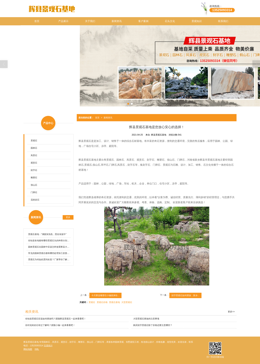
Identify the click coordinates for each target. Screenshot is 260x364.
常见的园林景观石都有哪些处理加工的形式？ (49, 253)
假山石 (34, 185)
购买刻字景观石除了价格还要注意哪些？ (152, 325)
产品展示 (63, 21)
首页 (36, 21)
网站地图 (27, 349)
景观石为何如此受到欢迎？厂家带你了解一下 (49, 259)
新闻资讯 (117, 21)
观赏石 (34, 163)
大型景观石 (126, 302)
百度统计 (48, 345)
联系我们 (223, 21)
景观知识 (197, 21)
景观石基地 (114, 302)
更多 (68, 217)
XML (36, 349)
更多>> (231, 311)
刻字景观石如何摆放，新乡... (185, 295)
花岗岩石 (35, 200)
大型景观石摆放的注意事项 (146, 318)
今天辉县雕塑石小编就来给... (105, 295)
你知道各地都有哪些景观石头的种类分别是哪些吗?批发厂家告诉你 (49, 240)
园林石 (34, 148)
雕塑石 (34, 177)
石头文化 (170, 21)
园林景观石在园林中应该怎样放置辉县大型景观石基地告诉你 (49, 247)
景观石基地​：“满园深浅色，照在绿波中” (47, 234)
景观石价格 (102, 302)
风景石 (34, 155)
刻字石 (34, 170)
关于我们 (90, 21)
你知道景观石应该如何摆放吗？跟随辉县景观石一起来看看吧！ (55, 318)
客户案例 (143, 21)
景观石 (92, 302)
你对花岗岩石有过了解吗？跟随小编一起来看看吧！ (50, 325)
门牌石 (34, 192)
